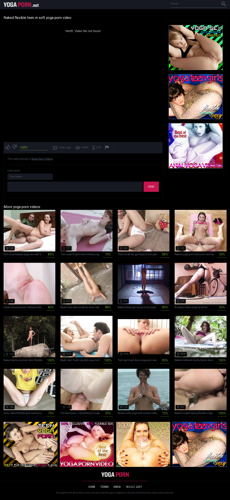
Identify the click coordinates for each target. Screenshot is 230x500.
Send (151, 186)
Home (91, 486)
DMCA (117, 486)
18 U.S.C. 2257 (134, 486)
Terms (104, 486)
